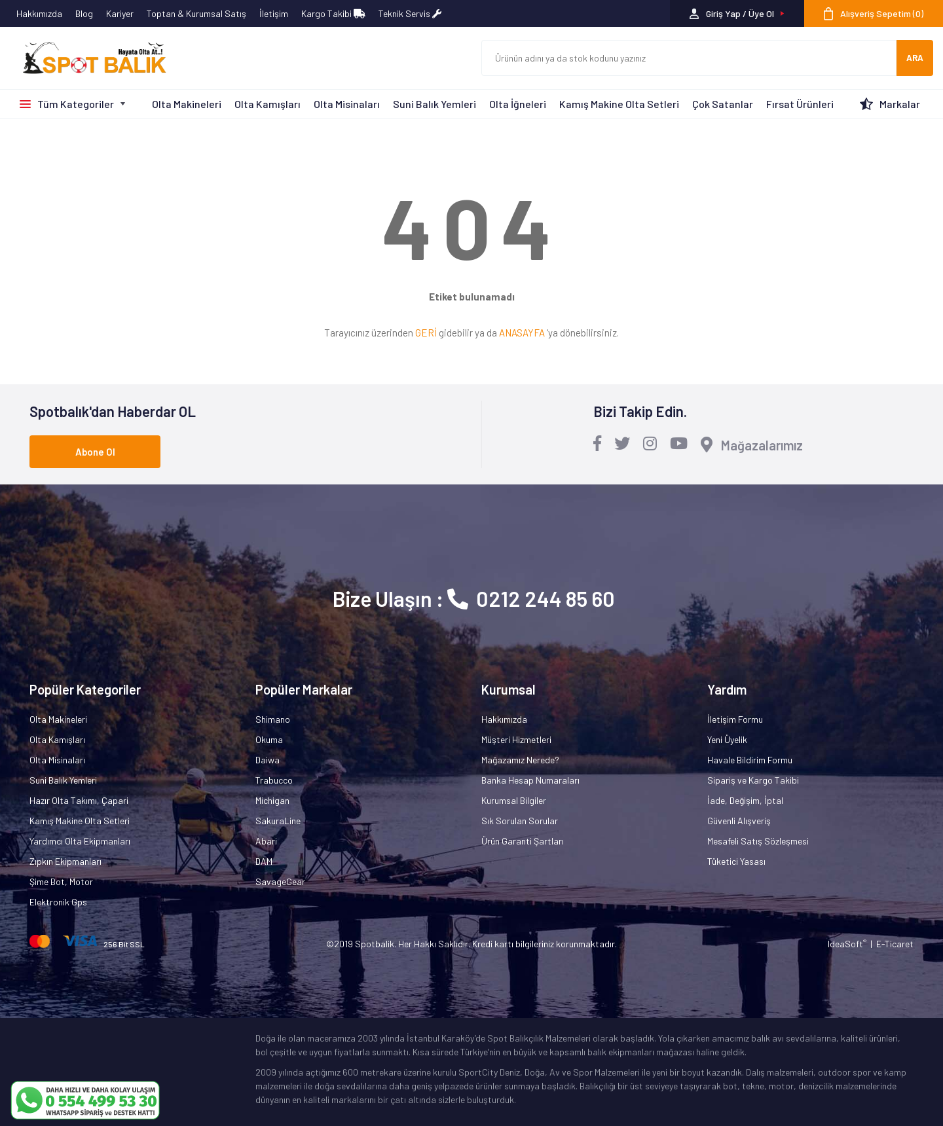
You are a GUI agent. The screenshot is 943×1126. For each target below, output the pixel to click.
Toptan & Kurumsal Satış (196, 13)
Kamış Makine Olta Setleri (619, 104)
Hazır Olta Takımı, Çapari (78, 800)
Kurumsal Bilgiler (513, 800)
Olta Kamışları (267, 104)
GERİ (426, 332)
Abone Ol (95, 452)
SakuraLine (278, 820)
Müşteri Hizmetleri (516, 739)
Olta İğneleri (517, 104)
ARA (914, 57)
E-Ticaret (895, 943)
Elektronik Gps (58, 901)
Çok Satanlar (722, 104)
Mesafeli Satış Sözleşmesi (758, 840)
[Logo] (88, 58)
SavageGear (280, 881)
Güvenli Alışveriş (739, 820)
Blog (84, 13)
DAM (263, 861)
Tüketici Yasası (736, 861)
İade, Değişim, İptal (745, 800)
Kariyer (120, 13)
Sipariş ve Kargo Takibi (753, 780)
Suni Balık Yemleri (434, 104)
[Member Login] (737, 13)
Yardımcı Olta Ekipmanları (79, 840)
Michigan (272, 800)
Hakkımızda (39, 13)
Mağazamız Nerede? (520, 759)
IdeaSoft (847, 943)
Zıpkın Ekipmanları (65, 861)
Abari (266, 840)
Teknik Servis (410, 13)
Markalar (899, 104)
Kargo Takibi (333, 13)
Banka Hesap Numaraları (530, 780)
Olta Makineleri (186, 104)
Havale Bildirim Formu (749, 759)
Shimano (272, 719)
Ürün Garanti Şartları (522, 840)
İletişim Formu (735, 719)
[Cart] (873, 13)
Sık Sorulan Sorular (519, 820)
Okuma (269, 739)
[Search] (689, 58)
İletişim (273, 13)
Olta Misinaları (347, 104)
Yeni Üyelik (727, 739)
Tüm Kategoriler (75, 104)
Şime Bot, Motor (61, 881)
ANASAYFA (522, 332)
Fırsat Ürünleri (800, 104)
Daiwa (267, 759)
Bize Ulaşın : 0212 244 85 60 (474, 598)
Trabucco (274, 780)
